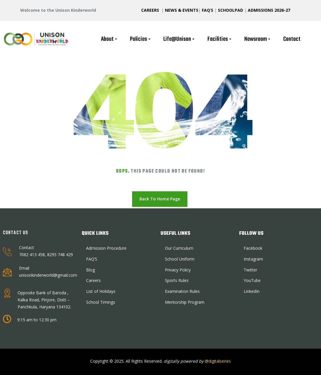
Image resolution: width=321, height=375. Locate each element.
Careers (93, 280)
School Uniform (179, 259)
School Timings (100, 302)
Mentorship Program (184, 302)
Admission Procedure (106, 248)
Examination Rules (182, 291)
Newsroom (258, 39)
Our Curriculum (179, 248)
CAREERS (150, 10)
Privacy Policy (178, 270)
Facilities (220, 39)
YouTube (252, 280)
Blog (90, 270)
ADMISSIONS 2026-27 (269, 10)
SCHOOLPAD (231, 10)
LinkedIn (251, 291)
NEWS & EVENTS (181, 10)
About (109, 39)
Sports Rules (177, 280)
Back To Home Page (159, 199)
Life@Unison (179, 39)
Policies (141, 39)
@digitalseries (217, 361)
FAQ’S (207, 10)
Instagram (253, 259)
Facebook (253, 248)
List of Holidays (100, 291)
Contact (291, 39)
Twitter (250, 270)
